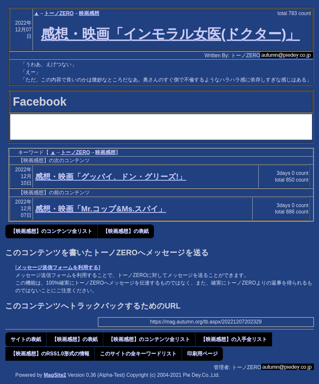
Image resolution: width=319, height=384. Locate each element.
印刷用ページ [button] (202, 353)
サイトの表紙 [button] (26, 339)
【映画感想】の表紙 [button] (126, 231)
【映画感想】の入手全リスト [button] (234, 339)
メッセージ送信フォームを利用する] (58, 267)
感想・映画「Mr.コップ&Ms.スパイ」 (100, 208)
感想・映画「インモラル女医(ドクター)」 (170, 33)
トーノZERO (58, 13)
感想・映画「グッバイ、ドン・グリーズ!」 (110, 176)
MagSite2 (55, 375)
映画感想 (89, 13)
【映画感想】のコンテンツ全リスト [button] (51, 231)
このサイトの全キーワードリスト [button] (138, 353)
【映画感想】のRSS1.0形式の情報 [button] (50, 353)
